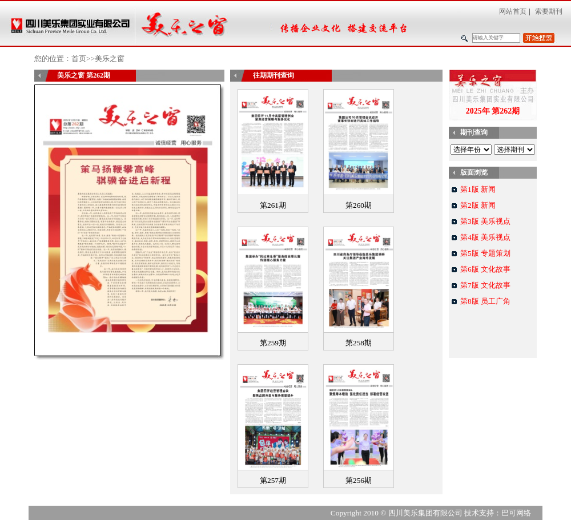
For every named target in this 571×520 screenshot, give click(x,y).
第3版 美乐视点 (485, 221)
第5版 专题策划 (485, 253)
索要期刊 (548, 11)
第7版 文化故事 (485, 285)
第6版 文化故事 (485, 269)
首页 (78, 58)
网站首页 (512, 11)
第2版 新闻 (478, 205)
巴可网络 (516, 513)
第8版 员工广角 (485, 301)
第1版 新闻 (478, 189)
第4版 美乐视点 (485, 237)
